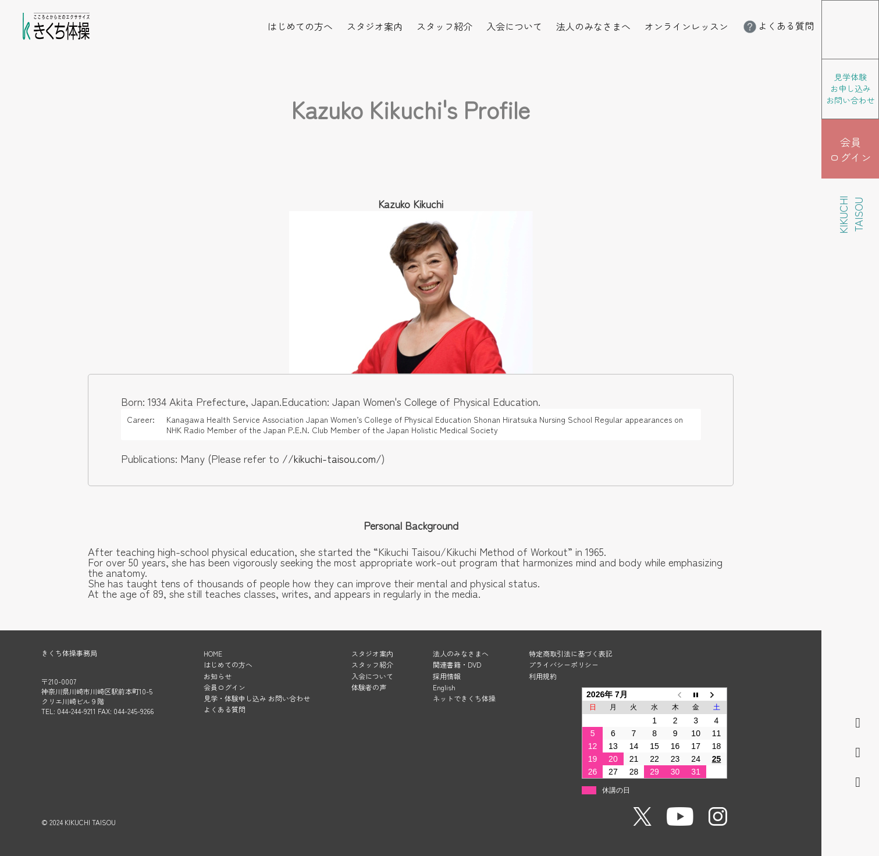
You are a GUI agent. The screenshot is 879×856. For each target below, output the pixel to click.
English (444, 687)
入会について (514, 26)
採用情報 (447, 676)
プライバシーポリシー (564, 664)
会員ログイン (224, 687)
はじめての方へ (300, 26)
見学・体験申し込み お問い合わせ (257, 698)
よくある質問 (778, 26)
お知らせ (218, 676)
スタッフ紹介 (444, 26)
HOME (213, 653)
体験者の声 (368, 687)
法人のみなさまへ (593, 26)
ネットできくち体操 (464, 698)
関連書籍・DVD (457, 664)
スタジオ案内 (375, 26)
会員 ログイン (850, 149)
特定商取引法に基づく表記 (571, 653)
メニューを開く (878, 8)
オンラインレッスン (686, 26)
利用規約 (543, 676)
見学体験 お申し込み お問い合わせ (850, 88)
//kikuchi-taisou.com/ (332, 458)
